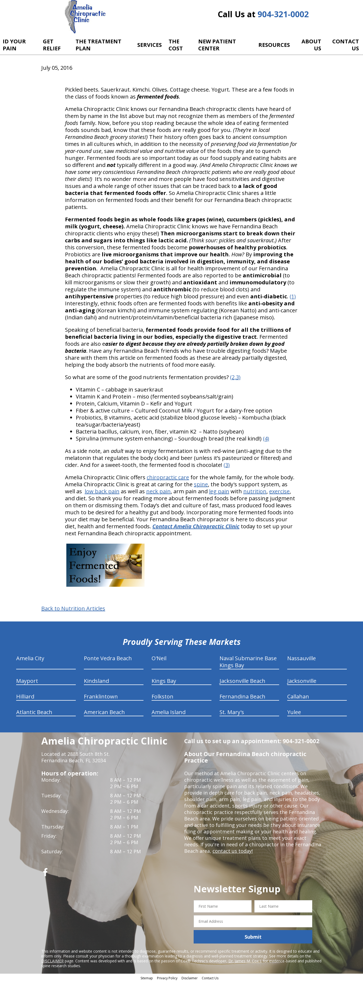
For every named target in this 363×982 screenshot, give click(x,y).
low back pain (102, 491)
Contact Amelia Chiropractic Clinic (195, 526)
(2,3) (235, 377)
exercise (279, 491)
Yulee (294, 712)
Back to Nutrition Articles (73, 608)
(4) (266, 438)
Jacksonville (301, 680)
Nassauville (301, 658)
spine (201, 484)
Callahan (298, 696)
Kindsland (96, 680)
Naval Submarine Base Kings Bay (248, 662)
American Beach (104, 712)
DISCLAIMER (52, 960)
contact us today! (233, 851)
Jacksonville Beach (242, 680)
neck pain (158, 491)
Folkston (162, 696)
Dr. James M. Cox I (244, 960)
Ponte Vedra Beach (108, 658)
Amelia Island (169, 712)
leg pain (219, 491)
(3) (227, 465)
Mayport (27, 680)
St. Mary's (232, 712)
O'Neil (159, 658)
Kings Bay (164, 680)
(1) (293, 296)
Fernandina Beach (242, 696)
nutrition (254, 491)
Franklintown (101, 696)
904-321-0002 (283, 14)
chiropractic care (168, 477)
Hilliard (25, 696)
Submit (253, 937)
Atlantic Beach (34, 712)
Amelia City (30, 658)
